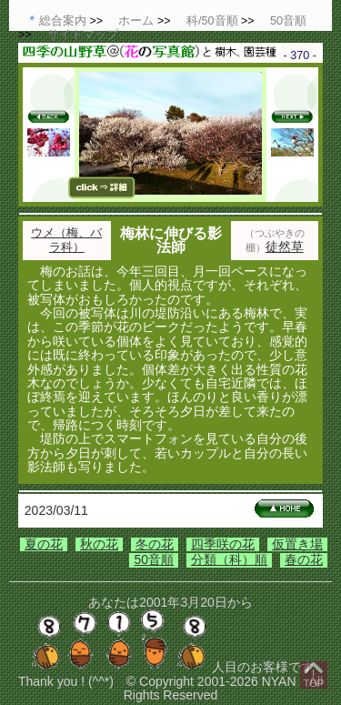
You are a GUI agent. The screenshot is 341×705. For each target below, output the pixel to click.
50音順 (154, 559)
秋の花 (99, 544)
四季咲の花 (223, 544)
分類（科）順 (229, 559)
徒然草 (285, 246)
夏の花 (44, 544)
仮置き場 (297, 544)
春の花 (304, 559)
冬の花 (154, 544)
